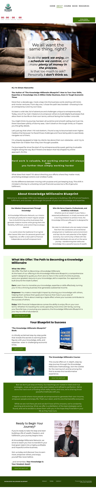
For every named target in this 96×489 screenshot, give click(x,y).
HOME (52, 6)
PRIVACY (44, 481)
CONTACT (58, 481)
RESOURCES (84, 6)
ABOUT (60, 6)
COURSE (67, 6)
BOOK (75, 6)
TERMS (51, 481)
